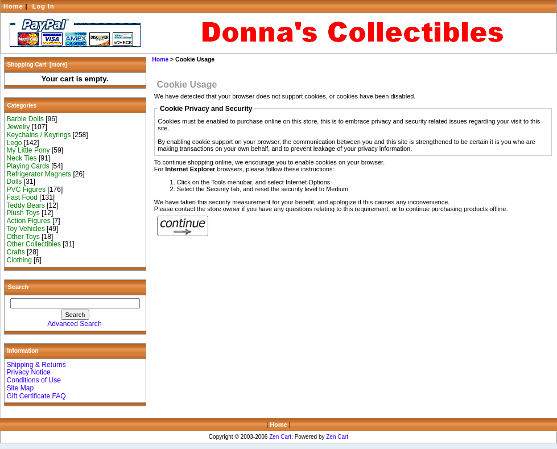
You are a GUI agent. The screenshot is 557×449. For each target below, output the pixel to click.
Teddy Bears (26, 205)
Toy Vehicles (26, 229)
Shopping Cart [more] (37, 64)
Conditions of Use (34, 380)
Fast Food (22, 197)
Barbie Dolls (25, 119)
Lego (14, 143)
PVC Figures (26, 189)
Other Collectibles (34, 244)
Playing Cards (28, 166)
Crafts (16, 252)
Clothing (19, 260)
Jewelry (18, 127)
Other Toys (23, 237)
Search (18, 286)
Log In (43, 6)
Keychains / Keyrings (39, 135)
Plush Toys (23, 213)
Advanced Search (74, 324)
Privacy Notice (29, 372)
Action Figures (29, 221)
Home (13, 6)
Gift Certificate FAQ (36, 396)
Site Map (20, 388)
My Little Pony (28, 150)
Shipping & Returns (36, 365)
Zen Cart (280, 437)
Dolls (14, 182)
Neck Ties (22, 158)
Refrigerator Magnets (39, 174)
